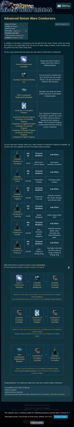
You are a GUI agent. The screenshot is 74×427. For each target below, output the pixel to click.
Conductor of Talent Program (24, 137)
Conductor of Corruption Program (24, 110)
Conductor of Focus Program (24, 117)
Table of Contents (62, 24)
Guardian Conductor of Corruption (17, 160)
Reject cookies (37, 423)
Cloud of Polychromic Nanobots (24, 64)
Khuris (26, 410)
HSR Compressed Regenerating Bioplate (23, 95)
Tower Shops (52, 43)
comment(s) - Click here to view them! (53, 394)
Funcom (46, 408)
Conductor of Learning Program (23, 127)
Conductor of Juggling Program (24, 124)
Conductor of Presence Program (24, 134)
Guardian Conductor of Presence (17, 249)
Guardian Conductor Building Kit (24, 79)
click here (48, 417)
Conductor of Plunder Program (23, 130)
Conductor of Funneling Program (24, 120)
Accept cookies (60, 417)
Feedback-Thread (17, 37)
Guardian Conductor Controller (55, 284)
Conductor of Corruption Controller (55, 318)
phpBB (36, 410)
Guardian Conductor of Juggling (17, 195)
